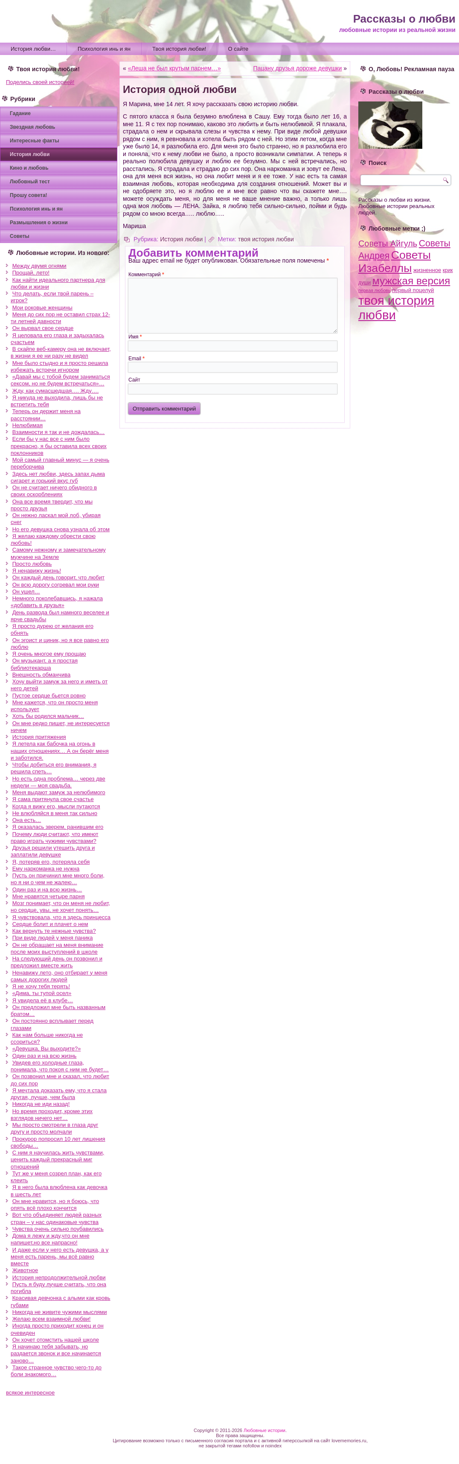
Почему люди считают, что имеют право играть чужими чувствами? (55, 837)
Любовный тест (30, 182)
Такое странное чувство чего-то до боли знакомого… (56, 1370)
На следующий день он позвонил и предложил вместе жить (56, 962)
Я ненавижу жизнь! (36, 570)
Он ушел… (26, 591)
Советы (19, 236)
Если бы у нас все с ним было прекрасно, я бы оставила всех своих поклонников (59, 446)
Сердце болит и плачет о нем (50, 924)
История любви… (33, 49)
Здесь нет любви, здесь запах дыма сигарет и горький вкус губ (58, 477)
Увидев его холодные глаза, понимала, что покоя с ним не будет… (60, 1066)
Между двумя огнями (39, 266)
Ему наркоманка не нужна (46, 868)
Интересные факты (34, 141)
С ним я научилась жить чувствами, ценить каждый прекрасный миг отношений (57, 1159)
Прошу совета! (28, 195)
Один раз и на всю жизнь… (47, 889)
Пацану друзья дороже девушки (297, 68)
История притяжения (39, 737)
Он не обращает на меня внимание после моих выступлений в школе (57, 948)
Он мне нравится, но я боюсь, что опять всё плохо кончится (55, 1204)
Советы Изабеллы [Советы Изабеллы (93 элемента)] (394, 262)
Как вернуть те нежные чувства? (54, 931)
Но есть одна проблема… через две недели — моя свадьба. (58, 782)
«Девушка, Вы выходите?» (46, 1048)
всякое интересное (30, 1392)
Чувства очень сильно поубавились (58, 1229)
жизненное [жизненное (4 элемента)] (427, 270)
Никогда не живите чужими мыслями (59, 1312)
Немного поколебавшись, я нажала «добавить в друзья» (57, 601)
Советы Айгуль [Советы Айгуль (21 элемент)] (387, 243)
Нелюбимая (27, 425)
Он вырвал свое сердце (43, 328)
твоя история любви (266, 239)
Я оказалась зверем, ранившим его (58, 827)
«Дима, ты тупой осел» (42, 993)
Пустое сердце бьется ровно (49, 695)
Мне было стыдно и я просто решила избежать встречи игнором (59, 366)
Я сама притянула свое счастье (53, 799)
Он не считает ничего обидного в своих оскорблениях (54, 491)
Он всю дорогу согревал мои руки (55, 585)
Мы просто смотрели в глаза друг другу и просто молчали (54, 1128)
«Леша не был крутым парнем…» (174, 68)
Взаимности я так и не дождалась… (58, 432)
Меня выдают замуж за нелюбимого (58, 792)
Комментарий (146, 275)
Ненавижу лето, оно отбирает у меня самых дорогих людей (59, 976)
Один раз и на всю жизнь (44, 1056)
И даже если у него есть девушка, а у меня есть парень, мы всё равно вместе (59, 1257)
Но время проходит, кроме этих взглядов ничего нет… (52, 1114)
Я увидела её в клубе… (42, 1000)
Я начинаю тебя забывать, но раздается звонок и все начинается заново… (56, 1353)
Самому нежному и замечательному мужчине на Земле (58, 553)
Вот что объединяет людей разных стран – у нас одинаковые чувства (56, 1218)
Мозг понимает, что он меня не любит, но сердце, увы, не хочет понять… (60, 906)
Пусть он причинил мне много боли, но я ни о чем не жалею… (58, 878)
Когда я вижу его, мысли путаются (56, 806)
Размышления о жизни (39, 223)
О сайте (238, 49)
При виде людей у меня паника (52, 938)
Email (136, 359)
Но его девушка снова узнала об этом (61, 529)
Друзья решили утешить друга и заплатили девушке (53, 851)
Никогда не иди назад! (41, 1104)
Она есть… (26, 820)
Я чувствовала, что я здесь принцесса (61, 917)
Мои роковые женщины (42, 307)
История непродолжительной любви (59, 1277)
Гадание (20, 113)
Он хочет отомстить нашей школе (55, 1340)
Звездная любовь (32, 127)
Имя (135, 337)
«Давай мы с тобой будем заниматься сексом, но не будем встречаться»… (60, 380)
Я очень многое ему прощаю (49, 654)
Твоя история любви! (179, 49)
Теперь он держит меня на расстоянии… (46, 414)
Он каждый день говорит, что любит (58, 577)
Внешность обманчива (41, 674)
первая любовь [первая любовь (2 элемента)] (374, 290)
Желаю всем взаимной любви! (51, 1319)
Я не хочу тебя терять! (41, 986)
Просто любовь (32, 564)
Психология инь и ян (104, 49)
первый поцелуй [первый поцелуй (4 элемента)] (413, 290)
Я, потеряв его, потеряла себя (51, 862)
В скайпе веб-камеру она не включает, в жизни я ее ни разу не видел (61, 352)
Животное (25, 1270)
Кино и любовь (29, 168)
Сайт (134, 380)
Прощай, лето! (30, 272)
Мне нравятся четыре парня (48, 896)
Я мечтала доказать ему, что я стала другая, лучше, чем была (59, 1093)
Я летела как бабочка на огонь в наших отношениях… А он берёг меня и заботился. (60, 751)
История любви (29, 154)
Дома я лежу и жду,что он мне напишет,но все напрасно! (50, 1239)
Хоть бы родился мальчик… (48, 716)
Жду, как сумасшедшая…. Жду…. (55, 391)
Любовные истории (264, 1430)
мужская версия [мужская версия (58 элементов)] (411, 280)
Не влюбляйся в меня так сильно (54, 813)
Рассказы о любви (404, 18)
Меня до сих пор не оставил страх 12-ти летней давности (60, 317)
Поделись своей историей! (40, 82)
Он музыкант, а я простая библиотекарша (44, 664)
